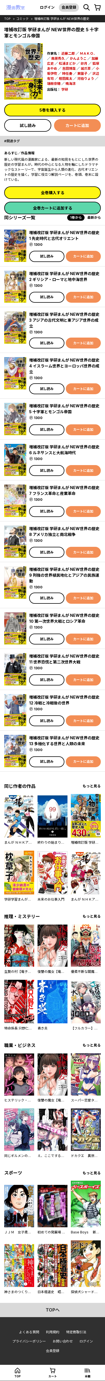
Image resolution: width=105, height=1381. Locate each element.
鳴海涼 (71, 83)
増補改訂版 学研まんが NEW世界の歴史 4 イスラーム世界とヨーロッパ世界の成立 (64, 366)
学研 (64, 89)
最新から (94, 217)
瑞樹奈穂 (53, 83)
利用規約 (52, 1332)
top (7, 19)
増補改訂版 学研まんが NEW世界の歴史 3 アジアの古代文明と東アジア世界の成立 (64, 320)
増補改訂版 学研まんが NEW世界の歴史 (61, 19)
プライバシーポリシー (29, 1341)
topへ (53, 1310)
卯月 (84, 63)
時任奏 (67, 73)
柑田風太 (65, 78)
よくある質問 (29, 1332)
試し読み (28, 125)
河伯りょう (85, 78)
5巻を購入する (52, 110)
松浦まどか (67, 63)
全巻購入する (52, 192)
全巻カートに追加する (52, 208)
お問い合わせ (63, 1341)
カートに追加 (77, 125)
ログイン (47, 7)
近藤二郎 (68, 53)
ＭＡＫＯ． (88, 53)
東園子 (82, 73)
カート (52, 1376)
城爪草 (86, 68)
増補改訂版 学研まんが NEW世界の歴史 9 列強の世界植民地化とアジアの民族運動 (64, 575)
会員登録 (69, 7)
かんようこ (78, 58)
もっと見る (92, 786)
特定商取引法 (76, 1332)
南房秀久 (58, 58)
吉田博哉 (69, 68)
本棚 (87, 1376)
